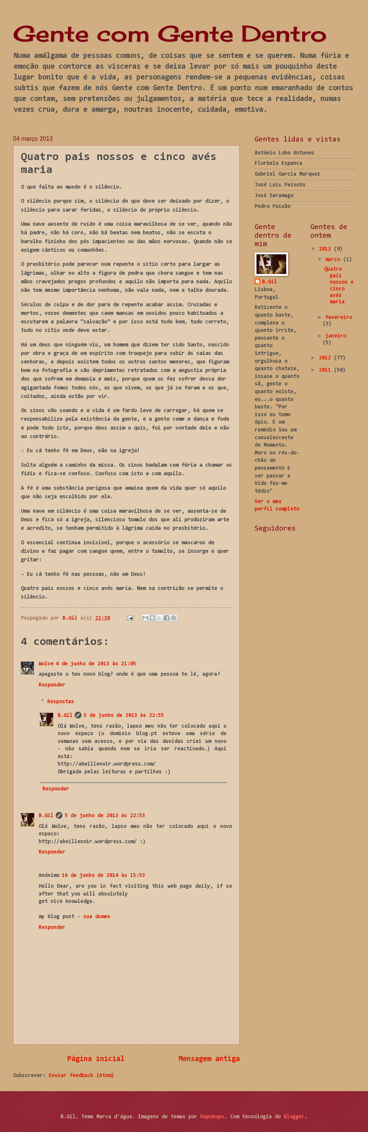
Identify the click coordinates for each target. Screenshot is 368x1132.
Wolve (46, 664)
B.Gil (65, 715)
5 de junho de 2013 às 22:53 (105, 816)
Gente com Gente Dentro (170, 33)
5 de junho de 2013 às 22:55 (124, 715)
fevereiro (338, 317)
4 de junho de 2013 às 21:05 (96, 664)
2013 (326, 249)
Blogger (294, 1117)
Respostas (60, 701)
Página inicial (96, 1059)
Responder (52, 685)
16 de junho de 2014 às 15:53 (103, 875)
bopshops (212, 1117)
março (334, 259)
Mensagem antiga (209, 1059)
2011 (326, 370)
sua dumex (96, 917)
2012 (326, 358)
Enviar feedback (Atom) (81, 1076)
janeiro (335, 336)
